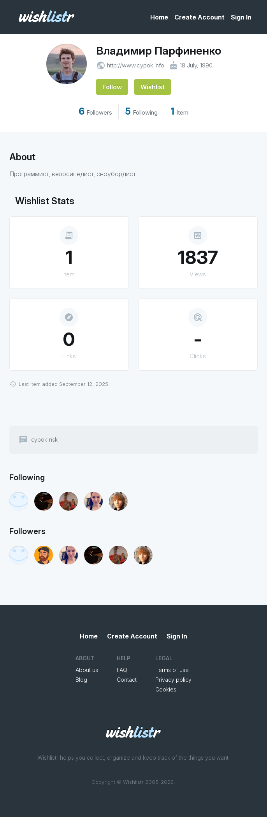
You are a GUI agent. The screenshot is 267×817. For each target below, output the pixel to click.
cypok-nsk (44, 439)
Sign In (241, 17)
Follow (112, 87)
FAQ (122, 670)
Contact (127, 679)
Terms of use (172, 670)
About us (87, 670)
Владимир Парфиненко (158, 50)
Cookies (165, 689)
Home (159, 17)
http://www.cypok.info (135, 65)
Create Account (199, 17)
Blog (81, 679)
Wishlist (153, 87)
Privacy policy (173, 679)
